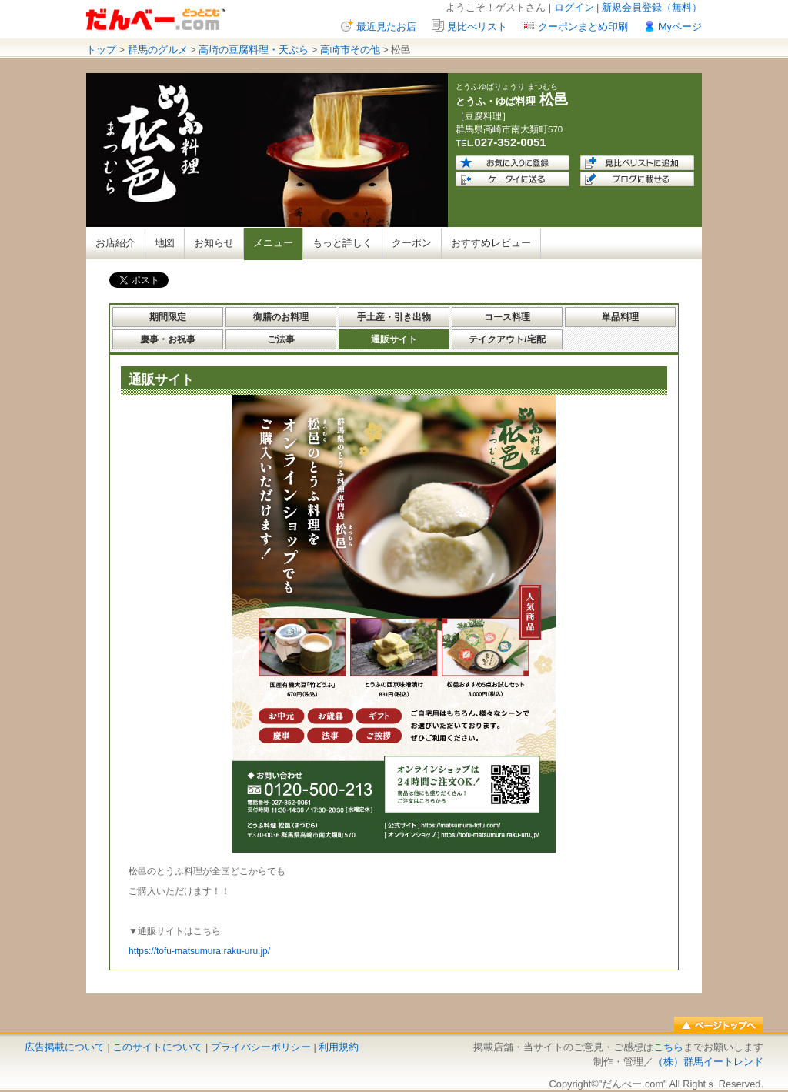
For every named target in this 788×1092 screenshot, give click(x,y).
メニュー (273, 243)
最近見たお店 (386, 26)
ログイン (574, 7)
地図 (165, 243)
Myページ (680, 26)
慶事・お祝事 (167, 339)
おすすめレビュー (491, 243)
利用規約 (339, 1047)
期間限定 (167, 317)
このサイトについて (157, 1047)
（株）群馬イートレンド (708, 1061)
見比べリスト (477, 26)
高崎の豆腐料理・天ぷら (254, 49)
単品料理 (620, 317)
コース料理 (507, 317)
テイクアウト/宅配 (507, 339)
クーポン (412, 243)
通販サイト (394, 339)
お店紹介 (115, 243)
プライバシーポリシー (261, 1047)
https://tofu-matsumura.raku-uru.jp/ (199, 951)
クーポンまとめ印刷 (583, 26)
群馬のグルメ (158, 49)
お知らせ (214, 243)
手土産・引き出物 (394, 317)
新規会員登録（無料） (652, 7)
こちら (668, 1047)
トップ (101, 49)
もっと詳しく (342, 243)
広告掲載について (65, 1047)
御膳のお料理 (281, 317)
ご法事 (281, 339)
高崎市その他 (350, 49)
